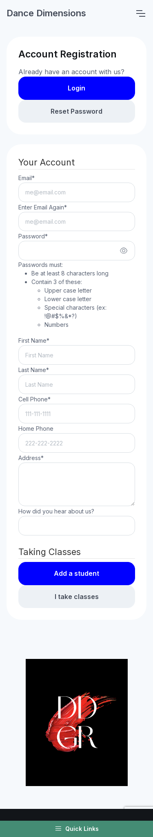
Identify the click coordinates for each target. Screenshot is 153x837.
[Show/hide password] (123, 250)
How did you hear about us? (56, 511)
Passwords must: (76, 295)
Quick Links (77, 829)
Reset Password (76, 111)
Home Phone (35, 428)
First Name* (33, 340)
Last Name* (33, 369)
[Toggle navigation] (140, 13)
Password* (33, 236)
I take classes (77, 597)
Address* (31, 457)
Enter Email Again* (42, 207)
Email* (26, 177)
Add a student (76, 573)
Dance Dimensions (46, 13)
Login (76, 88)
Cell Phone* (34, 399)
